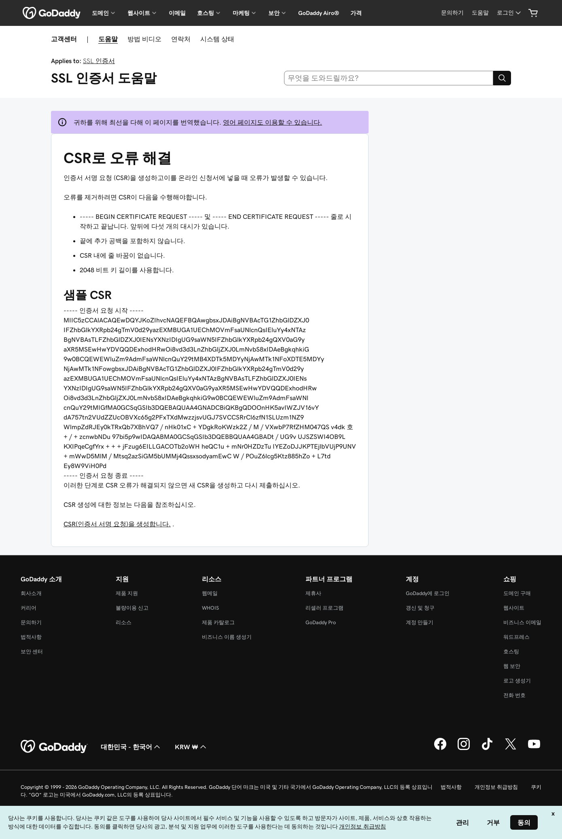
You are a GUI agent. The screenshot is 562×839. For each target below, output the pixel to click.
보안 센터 (32, 651)
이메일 (177, 13)
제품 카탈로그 (218, 622)
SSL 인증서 (99, 60)
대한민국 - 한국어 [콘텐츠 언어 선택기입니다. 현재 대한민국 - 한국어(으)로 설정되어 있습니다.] (131, 747)
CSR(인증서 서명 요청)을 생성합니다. (117, 524)
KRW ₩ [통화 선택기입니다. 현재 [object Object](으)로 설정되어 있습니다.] (191, 747)
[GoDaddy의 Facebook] (440, 749)
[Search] (502, 78)
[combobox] (389, 78)
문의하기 (31, 622)
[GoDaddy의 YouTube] (534, 749)
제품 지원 (127, 593)
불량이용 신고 (132, 607)
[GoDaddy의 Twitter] (510, 749)
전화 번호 (514, 695)
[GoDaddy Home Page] (54, 747)
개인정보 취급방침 (496, 787)
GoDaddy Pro (320, 622)
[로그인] (510, 12)
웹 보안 (511, 666)
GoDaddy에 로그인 (428, 593)
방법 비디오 (144, 39)
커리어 (28, 607)
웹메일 (210, 593)
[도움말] (480, 12)
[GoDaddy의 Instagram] (463, 749)
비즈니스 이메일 (522, 622)
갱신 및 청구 (420, 607)
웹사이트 (513, 607)
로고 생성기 (517, 680)
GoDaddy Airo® (318, 13)
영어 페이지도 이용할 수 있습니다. (272, 122)
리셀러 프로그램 (324, 607)
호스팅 (511, 651)
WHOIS (210, 607)
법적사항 (31, 637)
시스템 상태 (217, 39)
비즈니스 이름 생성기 (227, 637)
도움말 (108, 39)
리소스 (123, 622)
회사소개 (31, 593)
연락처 (181, 39)
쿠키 (536, 787)
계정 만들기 (419, 622)
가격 (356, 13)
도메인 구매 (517, 593)
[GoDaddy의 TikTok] (487, 749)
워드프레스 (516, 637)
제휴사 (313, 593)
